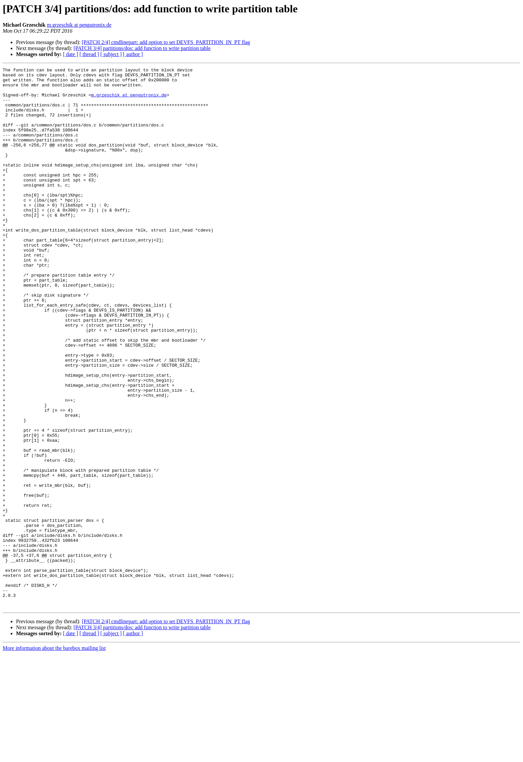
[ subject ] (111, 54)
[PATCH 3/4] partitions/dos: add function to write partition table (141, 48)
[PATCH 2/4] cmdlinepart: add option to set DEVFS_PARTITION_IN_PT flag (166, 42)
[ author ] (133, 54)
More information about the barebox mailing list (54, 756)
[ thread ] (89, 54)
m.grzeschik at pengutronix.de (79, 25)
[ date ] (70, 54)
